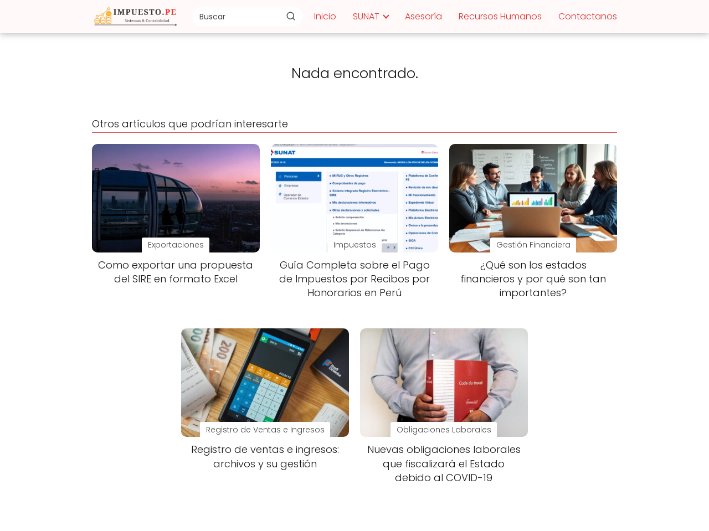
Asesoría (423, 16)
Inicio (325, 16)
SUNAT (366, 16)
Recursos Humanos (500, 16)
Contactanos (587, 16)
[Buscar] (290, 16)
